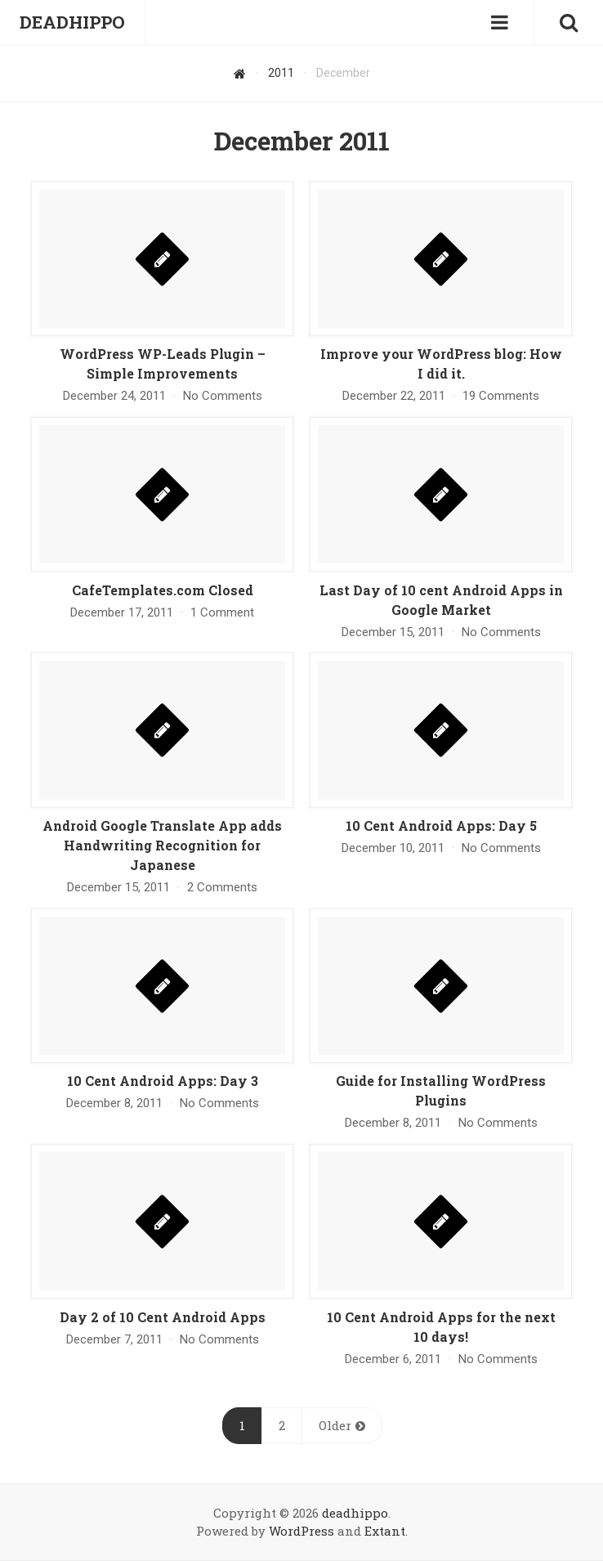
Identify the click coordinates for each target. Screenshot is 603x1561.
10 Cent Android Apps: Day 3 (162, 1080)
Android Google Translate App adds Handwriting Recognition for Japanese (162, 845)
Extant (384, 1531)
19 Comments (500, 395)
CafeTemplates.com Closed (162, 590)
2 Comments (222, 887)
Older (335, 1425)
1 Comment (222, 612)
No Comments (222, 395)
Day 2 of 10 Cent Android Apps (163, 1317)
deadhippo (355, 1513)
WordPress (301, 1531)
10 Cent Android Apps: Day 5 (441, 825)
